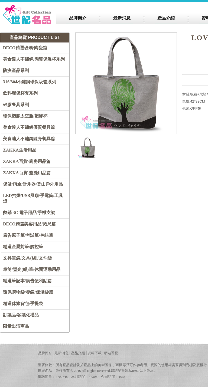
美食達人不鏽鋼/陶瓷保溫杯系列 (34, 59)
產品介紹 (78, 353)
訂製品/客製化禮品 (21, 315)
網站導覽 (111, 353)
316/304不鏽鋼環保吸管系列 (29, 82)
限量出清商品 (16, 326)
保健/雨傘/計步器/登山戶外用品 (33, 184)
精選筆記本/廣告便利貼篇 (27, 280)
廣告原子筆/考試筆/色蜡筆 (28, 235)
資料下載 (94, 353)
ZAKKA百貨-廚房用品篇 (27, 161)
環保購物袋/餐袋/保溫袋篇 (28, 292)
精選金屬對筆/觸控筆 (23, 246)
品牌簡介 (45, 353)
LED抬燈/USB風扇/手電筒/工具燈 (33, 198)
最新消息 (61, 353)
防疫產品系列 (16, 70)
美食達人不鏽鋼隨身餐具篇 (29, 138)
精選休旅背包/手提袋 (23, 303)
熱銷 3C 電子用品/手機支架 (29, 212)
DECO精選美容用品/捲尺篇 (29, 224)
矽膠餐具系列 (16, 104)
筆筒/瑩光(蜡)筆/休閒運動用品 (31, 269)
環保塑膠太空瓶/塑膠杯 (25, 116)
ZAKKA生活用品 (19, 150)
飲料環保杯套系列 (20, 93)
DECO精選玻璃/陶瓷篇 (25, 47)
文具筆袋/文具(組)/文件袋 (27, 258)
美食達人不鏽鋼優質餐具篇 (29, 127)
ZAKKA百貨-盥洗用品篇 (27, 172)
